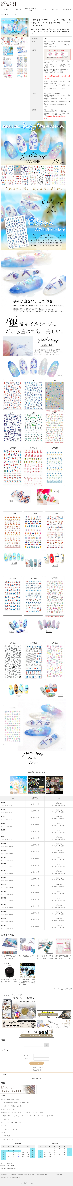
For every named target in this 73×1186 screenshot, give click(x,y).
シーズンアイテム (6, 1136)
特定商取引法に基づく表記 (26, 1174)
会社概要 (4, 1174)
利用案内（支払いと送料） (30, 9)
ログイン (54, 805)
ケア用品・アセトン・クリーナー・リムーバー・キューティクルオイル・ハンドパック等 (27, 1116)
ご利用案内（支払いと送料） (8, 1168)
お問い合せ (55, 9)
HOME (6, 9)
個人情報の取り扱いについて (45, 1174)
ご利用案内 (12, 1174)
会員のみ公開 (35, 804)
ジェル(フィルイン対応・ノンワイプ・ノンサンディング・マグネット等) (22, 1112)
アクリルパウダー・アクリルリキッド (12, 1129)
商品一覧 (18, 9)
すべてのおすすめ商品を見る (63, 989)
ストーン (4, 1126)
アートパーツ (10, 14)
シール (17, 14)
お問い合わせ (16, 1177)
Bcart (54, 1183)
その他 (3, 1132)
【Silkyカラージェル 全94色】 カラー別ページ (15, 1102)
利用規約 (59, 1174)
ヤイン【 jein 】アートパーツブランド (12, 1122)
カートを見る (67, 9)
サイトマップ (5, 1177)
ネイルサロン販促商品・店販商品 (11, 1099)
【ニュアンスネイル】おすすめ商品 (11, 1106)
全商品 (3, 14)
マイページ (42, 9)
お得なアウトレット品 (7, 1109)
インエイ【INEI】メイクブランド (11, 1139)
